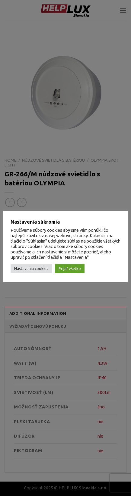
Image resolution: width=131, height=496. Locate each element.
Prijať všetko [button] (70, 268)
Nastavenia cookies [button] (31, 268)
